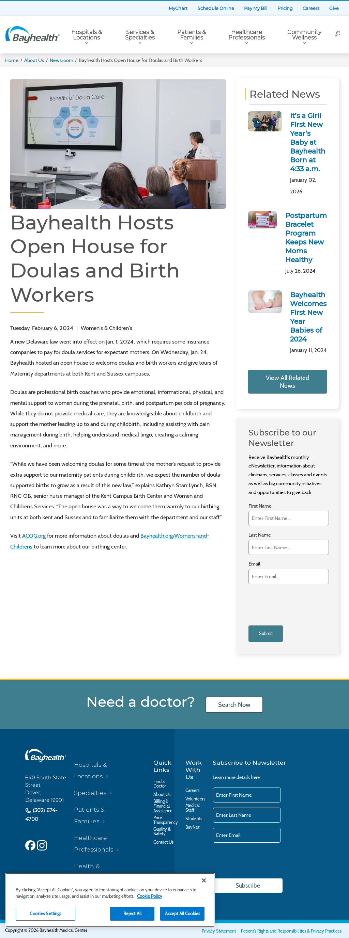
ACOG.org (34, 535)
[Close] (203, 880)
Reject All (132, 913)
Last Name (259, 535)
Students (193, 818)
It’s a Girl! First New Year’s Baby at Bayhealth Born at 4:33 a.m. (307, 142)
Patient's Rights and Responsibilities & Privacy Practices (291, 931)
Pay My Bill (255, 8)
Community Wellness (304, 35)
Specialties (90, 792)
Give (334, 8)
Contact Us (163, 842)
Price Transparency (165, 820)
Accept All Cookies (182, 913)
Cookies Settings (45, 913)
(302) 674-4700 (41, 814)
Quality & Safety (162, 832)
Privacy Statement (219, 931)
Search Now (234, 705)
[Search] (338, 34)
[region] (110, 900)
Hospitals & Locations (86, 35)
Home (11, 60)
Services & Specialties (140, 35)
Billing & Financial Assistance (162, 806)
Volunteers (195, 798)
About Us (34, 60)
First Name (260, 506)
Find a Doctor (159, 784)
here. (256, 777)
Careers (311, 8)
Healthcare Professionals (246, 35)
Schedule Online (216, 8)
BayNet (192, 827)
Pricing (285, 8)
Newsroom (61, 60)
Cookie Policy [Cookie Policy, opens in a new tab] (149, 896)
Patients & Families (191, 35)
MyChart (178, 8)
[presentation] (287, 600)
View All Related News (287, 381)
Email (254, 564)
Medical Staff (192, 808)
